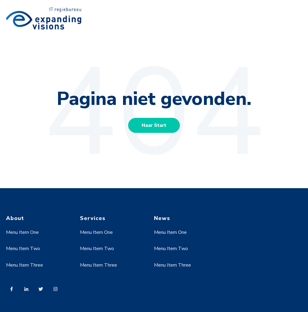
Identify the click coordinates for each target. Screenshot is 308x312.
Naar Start (154, 125)
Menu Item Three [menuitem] (24, 265)
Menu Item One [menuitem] (22, 232)
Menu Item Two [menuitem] (23, 248)
